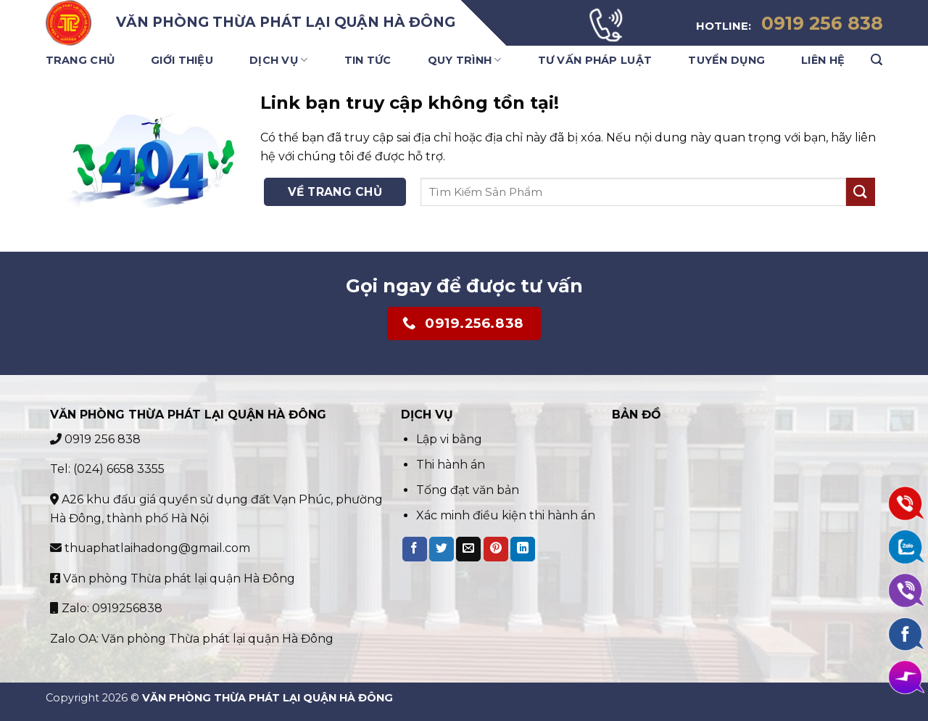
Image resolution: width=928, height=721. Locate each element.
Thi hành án (450, 464)
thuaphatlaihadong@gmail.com (150, 548)
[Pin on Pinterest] (496, 549)
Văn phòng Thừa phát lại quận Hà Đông (172, 578)
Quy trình (465, 60)
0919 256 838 (95, 439)
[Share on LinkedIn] (522, 549)
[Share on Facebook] (414, 549)
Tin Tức (368, 60)
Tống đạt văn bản (467, 490)
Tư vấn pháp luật (595, 60)
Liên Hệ (823, 60)
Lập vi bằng (450, 439)
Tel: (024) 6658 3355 (107, 469)
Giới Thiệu (182, 60)
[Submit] (860, 192)
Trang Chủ (80, 60)
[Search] (876, 60)
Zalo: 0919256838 (106, 608)
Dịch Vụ (278, 60)
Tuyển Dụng (726, 60)
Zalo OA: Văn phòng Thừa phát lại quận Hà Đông (192, 639)
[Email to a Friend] (468, 549)
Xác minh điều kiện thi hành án (505, 515)
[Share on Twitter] (441, 549)
